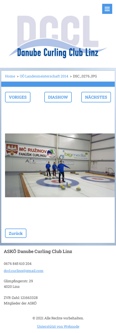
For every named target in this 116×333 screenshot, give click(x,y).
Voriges (18, 97)
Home (10, 76)
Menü (107, 9)
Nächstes (96, 97)
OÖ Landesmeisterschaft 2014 (44, 76)
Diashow (58, 97)
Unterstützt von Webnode (58, 326)
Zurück (16, 233)
